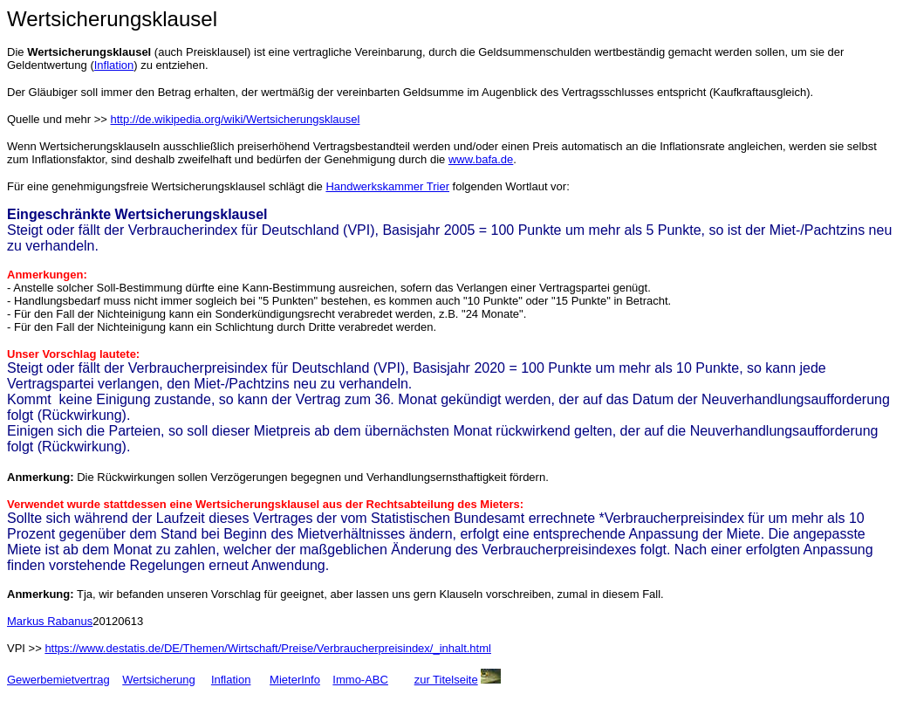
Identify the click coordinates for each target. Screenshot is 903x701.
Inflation (114, 65)
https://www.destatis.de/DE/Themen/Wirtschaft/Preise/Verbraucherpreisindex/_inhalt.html (267, 648)
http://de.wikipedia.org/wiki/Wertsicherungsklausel (235, 119)
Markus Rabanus (49, 621)
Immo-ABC (360, 679)
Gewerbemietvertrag (58, 679)
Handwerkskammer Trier (387, 186)
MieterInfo (295, 679)
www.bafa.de (480, 159)
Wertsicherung (158, 679)
